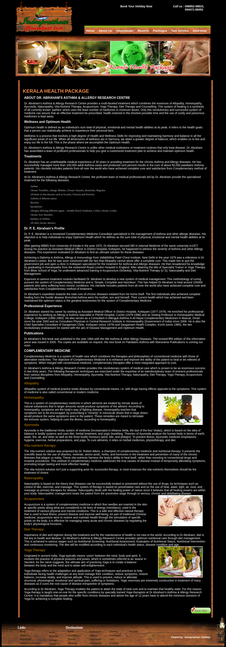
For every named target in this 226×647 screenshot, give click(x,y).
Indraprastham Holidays (197, 637)
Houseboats (124, 30)
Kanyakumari (74, 635)
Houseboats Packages (30, 643)
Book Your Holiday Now (136, 6)
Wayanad (133, 631)
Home (90, 30)
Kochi (71, 631)
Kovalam (114, 643)
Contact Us (54, 644)
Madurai (114, 631)
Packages (160, 30)
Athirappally (95, 643)
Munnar (71, 639)
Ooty (112, 639)
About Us (105, 30)
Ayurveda (200, 30)
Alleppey (93, 635)
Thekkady (72, 643)
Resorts (143, 30)
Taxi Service (179, 30)
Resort (52, 632)
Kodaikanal (115, 635)
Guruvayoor (95, 639)
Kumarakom (95, 631)
